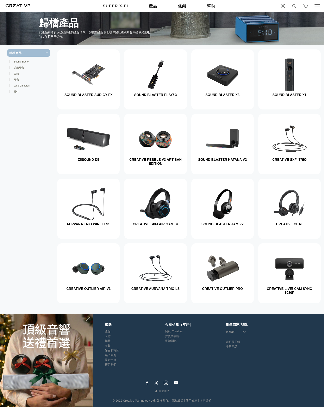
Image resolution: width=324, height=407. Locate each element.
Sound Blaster (21, 61)
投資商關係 (172, 336)
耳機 (16, 79)
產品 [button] (153, 6)
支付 (108, 336)
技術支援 (110, 359)
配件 (16, 91)
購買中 (109, 340)
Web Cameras (22, 85)
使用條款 (191, 400)
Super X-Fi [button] (115, 6)
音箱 (16, 73)
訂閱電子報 (233, 341)
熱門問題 (110, 355)
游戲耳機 (19, 67)
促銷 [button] (182, 6)
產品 (108, 331)
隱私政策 (177, 400)
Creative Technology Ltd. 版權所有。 (147, 400)
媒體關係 (171, 340)
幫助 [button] (211, 6)
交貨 (108, 345)
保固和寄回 (112, 350)
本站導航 (205, 400)
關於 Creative (173, 331)
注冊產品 (231, 346)
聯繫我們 (110, 364)
